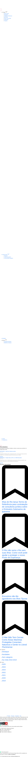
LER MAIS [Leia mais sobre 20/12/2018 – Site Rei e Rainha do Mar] (1, 456)
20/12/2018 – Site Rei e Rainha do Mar (8, 451)
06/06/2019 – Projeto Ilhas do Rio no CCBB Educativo (11, 457)
